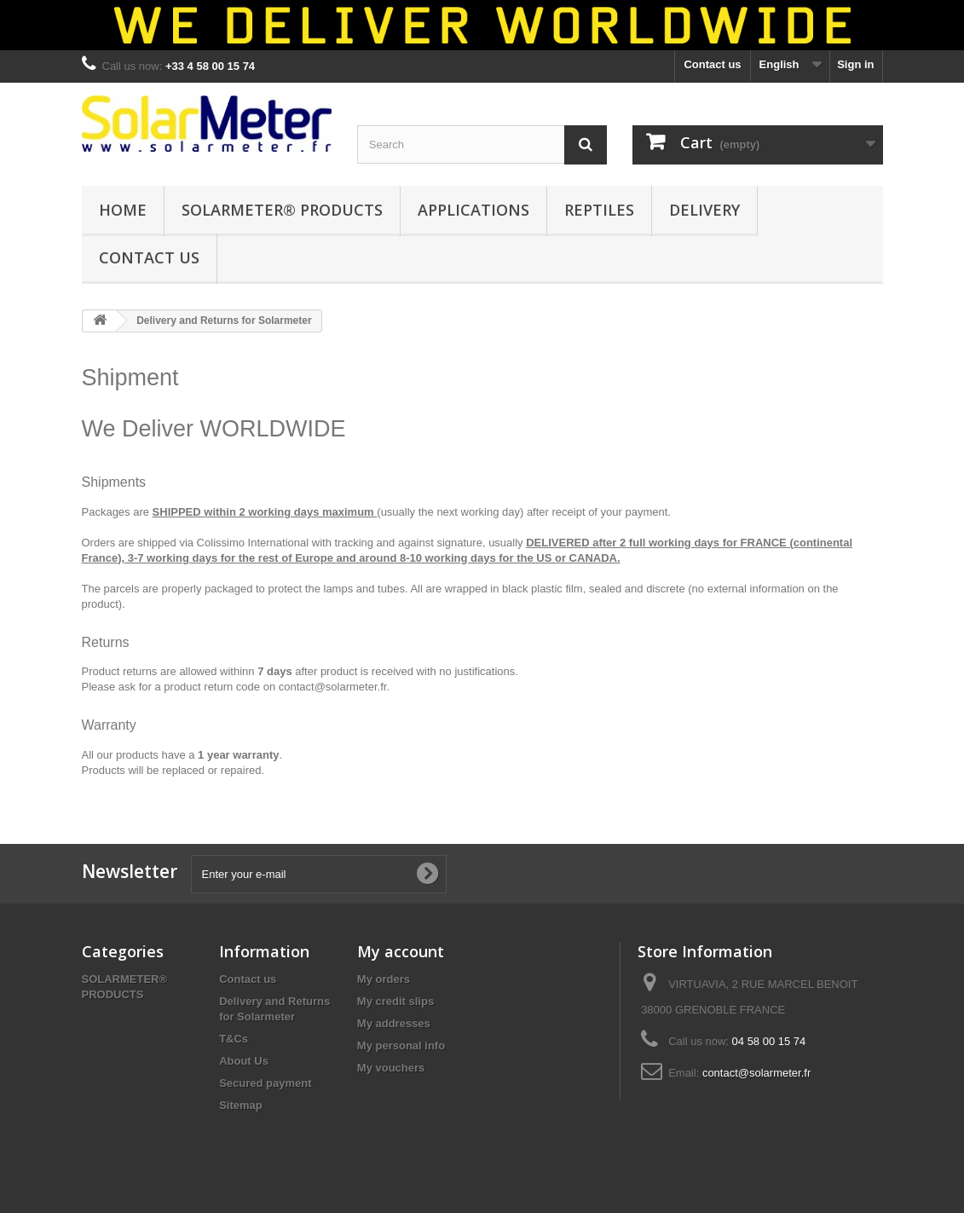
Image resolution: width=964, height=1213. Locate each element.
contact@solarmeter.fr (333, 686)
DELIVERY (704, 209)
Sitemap (241, 1105)
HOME (123, 209)
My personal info (401, 1045)
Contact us (712, 64)
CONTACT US (149, 257)
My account (400, 951)
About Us (243, 1060)
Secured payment (265, 1083)
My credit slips (395, 1001)
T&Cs (233, 1038)
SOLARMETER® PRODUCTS (282, 209)
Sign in (855, 64)
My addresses (393, 1023)
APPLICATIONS (473, 209)
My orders (383, 979)
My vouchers (390, 1067)
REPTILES (599, 209)
